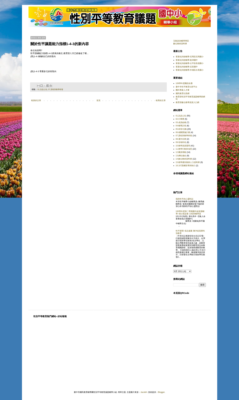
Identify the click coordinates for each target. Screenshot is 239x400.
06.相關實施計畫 (183, 132)
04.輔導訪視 (181, 126)
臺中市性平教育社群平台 (186, 87)
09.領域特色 (181, 142)
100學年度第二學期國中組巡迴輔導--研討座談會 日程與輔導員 (190, 212)
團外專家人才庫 (182, 90)
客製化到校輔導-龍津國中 (187, 60)
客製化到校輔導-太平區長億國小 (190, 63)
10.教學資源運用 (183, 146)
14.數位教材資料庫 (184, 159)
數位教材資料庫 (180, 43)
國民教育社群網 (182, 93)
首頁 (98, 100)
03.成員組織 (181, 122)
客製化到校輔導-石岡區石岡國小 (190, 57)
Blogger (161, 392)
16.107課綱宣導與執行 (185, 165)
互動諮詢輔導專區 (181, 41)
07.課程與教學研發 (55, 89)
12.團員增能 (181, 152)
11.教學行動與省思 (184, 149)
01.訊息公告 (42, 89)
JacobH (143, 392)
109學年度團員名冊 (184, 83)
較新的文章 (36, 100)
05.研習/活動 (181, 129)
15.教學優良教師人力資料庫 (188, 162)
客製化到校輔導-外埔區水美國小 (190, 70)
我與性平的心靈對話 (184, 199)
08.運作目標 (181, 139)
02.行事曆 (180, 119)
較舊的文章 (161, 100)
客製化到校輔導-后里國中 (187, 67)
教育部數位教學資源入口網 (187, 102)
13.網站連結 (181, 155)
